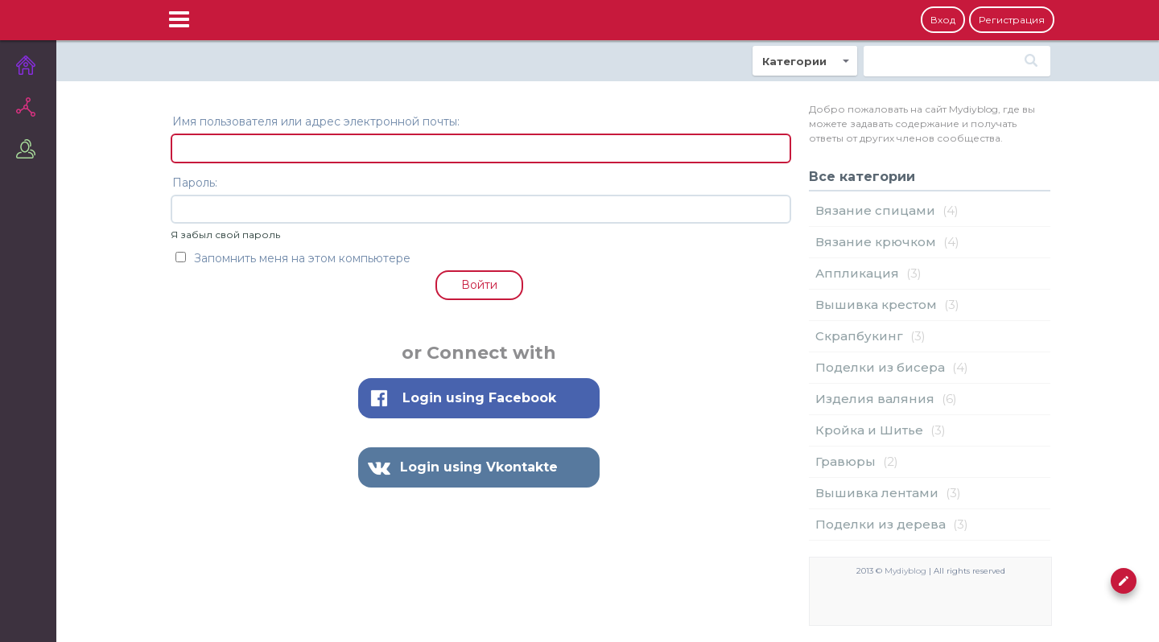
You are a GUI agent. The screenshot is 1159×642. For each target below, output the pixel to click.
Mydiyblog (905, 571)
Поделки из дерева (880, 524)
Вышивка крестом (876, 304)
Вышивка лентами (876, 492)
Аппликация (857, 273)
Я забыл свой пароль (225, 234)
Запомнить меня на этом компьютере (292, 258)
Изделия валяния (874, 398)
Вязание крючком (875, 241)
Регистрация (1012, 20)
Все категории (862, 176)
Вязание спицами (875, 210)
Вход (942, 20)
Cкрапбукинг (859, 336)
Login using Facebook (479, 397)
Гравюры (845, 461)
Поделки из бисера (880, 367)
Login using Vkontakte (479, 467)
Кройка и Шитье (869, 430)
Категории (794, 61)
